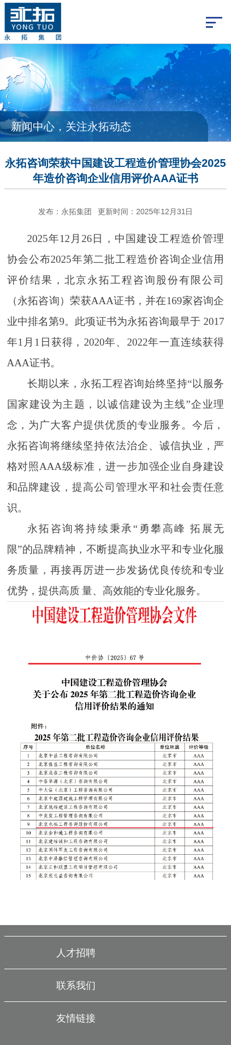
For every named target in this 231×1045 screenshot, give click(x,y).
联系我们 (76, 985)
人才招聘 (76, 952)
